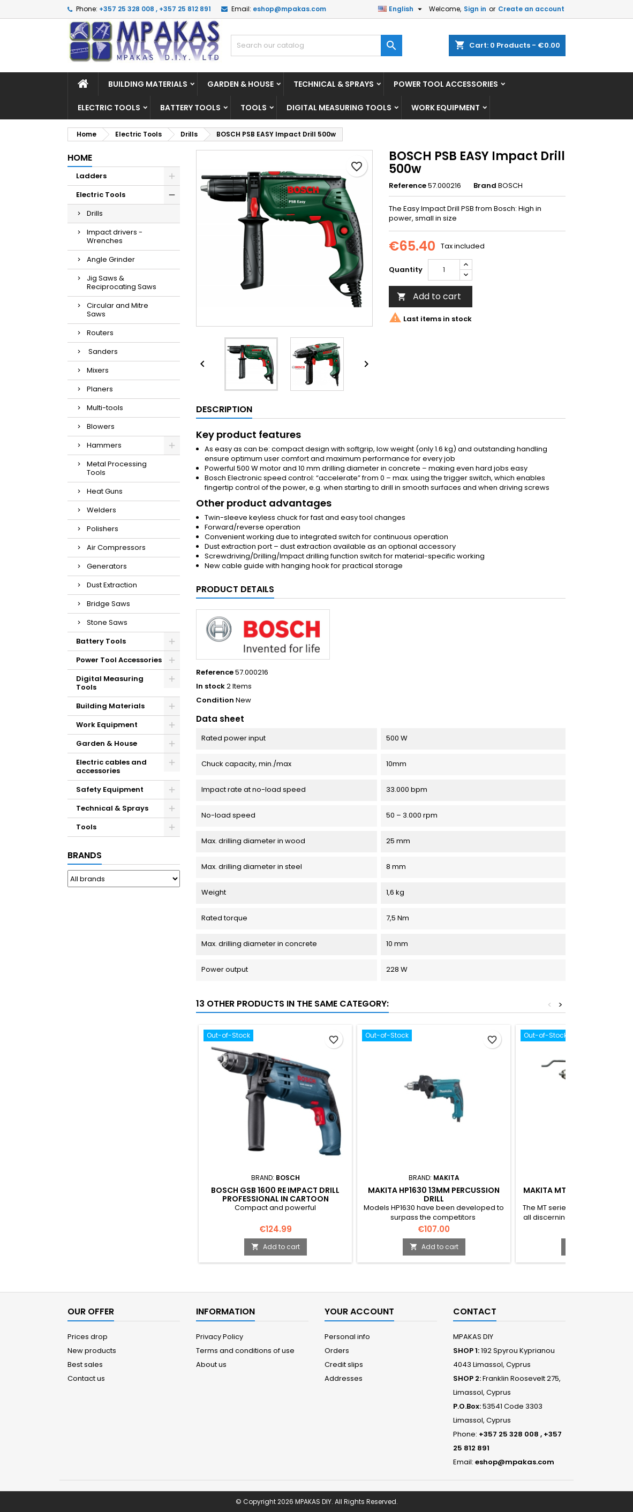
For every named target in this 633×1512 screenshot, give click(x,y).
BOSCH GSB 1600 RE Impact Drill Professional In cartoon (275, 1194)
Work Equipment (445, 107)
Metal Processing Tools (117, 468)
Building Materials (147, 84)
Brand (484, 186)
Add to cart (429, 296)
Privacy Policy (219, 1337)
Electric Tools (109, 107)
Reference (407, 186)
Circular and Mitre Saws (117, 309)
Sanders (102, 351)
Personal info (347, 1337)
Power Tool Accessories (446, 84)
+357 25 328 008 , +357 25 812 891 (155, 8)
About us (211, 1364)
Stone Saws (107, 622)
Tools (253, 107)
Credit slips (344, 1364)
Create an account (531, 8)
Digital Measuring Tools (339, 107)
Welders (101, 510)
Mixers (98, 370)
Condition (215, 700)
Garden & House (240, 84)
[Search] (316, 45)
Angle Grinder (111, 259)
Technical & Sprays (333, 84)
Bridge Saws (108, 604)
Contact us (86, 1378)
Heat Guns (105, 491)
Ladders (91, 176)
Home (79, 158)
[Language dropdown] (401, 9)
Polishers (102, 529)
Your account (359, 1311)
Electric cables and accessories (111, 766)
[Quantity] (444, 270)
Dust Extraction (112, 585)
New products (91, 1350)
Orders (337, 1350)
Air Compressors (116, 547)
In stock (210, 686)
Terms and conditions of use (245, 1350)
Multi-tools (105, 408)
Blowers (101, 426)
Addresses (344, 1378)
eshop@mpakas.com (289, 8)
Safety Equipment (110, 789)
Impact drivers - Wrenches (114, 236)
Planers (100, 389)
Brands (84, 855)
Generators (107, 566)
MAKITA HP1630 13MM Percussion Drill (434, 1194)
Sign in (475, 8)
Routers (100, 333)
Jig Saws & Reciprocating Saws (121, 282)
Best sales (85, 1364)
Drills (95, 213)
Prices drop (87, 1337)
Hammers (104, 445)
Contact (474, 1311)
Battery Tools (190, 107)
